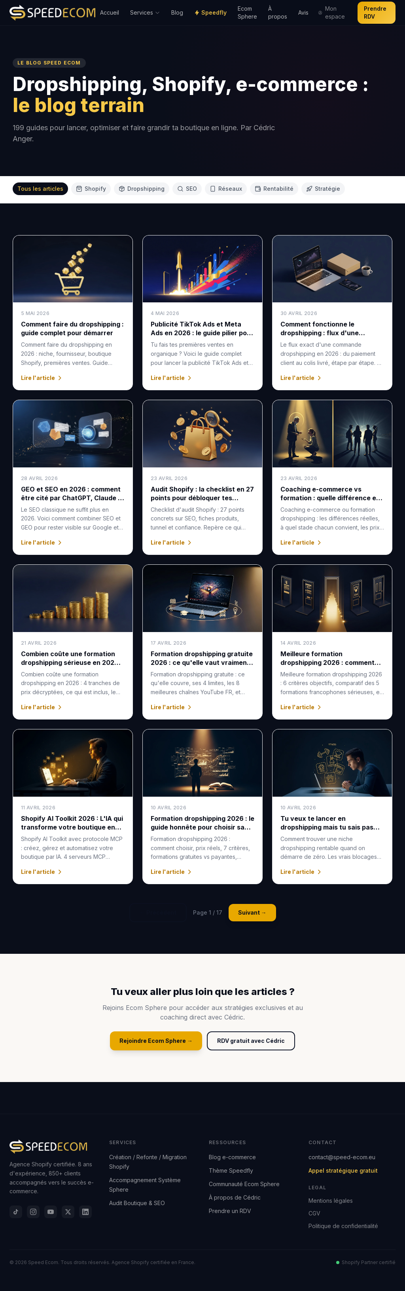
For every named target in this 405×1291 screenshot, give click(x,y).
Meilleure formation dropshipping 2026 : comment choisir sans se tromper (327, 662)
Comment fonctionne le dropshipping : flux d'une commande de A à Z (319, 333)
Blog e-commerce (232, 1157)
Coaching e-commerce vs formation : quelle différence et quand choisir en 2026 (329, 498)
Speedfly (210, 12)
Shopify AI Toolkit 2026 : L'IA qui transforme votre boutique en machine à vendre (72, 827)
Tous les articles (40, 188)
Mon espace (331, 12)
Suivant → (252, 912)
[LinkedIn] (85, 1212)
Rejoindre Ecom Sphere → (156, 1040)
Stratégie (323, 188)
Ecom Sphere (247, 12)
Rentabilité (274, 188)
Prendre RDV (375, 12)
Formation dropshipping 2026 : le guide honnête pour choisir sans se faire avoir (202, 827)
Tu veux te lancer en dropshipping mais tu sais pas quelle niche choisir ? (326, 827)
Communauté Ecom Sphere (244, 1184)
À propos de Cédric (235, 1197)
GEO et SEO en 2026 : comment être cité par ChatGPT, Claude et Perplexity (73, 498)
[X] (68, 1212)
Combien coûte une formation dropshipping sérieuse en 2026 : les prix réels (71, 662)
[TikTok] (15, 1212)
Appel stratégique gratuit (343, 1170)
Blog (177, 12)
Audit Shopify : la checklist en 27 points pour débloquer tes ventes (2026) (202, 498)
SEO (187, 188)
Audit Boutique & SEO (137, 1203)
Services (145, 12)
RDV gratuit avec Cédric (251, 1040)
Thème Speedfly (231, 1170)
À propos (277, 12)
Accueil (109, 12)
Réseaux (226, 188)
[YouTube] (50, 1212)
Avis (303, 12)
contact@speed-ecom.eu (341, 1157)
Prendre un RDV (230, 1210)
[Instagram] (33, 1212)
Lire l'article (42, 377)
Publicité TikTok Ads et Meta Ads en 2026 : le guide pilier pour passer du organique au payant (202, 333)
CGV (314, 1213)
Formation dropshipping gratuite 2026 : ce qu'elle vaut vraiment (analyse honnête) (202, 662)
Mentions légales (330, 1200)
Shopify (91, 188)
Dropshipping (142, 188)
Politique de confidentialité (343, 1226)
